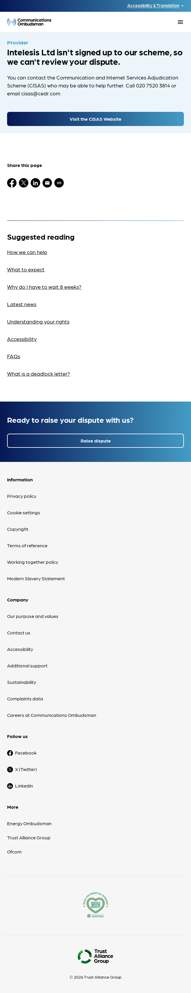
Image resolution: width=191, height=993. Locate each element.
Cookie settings (23, 512)
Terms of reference (27, 545)
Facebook (26, 753)
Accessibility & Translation (153, 5)
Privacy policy (21, 496)
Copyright (17, 529)
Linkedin (24, 786)
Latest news (21, 304)
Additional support (27, 665)
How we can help (27, 251)
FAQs (13, 356)
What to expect (26, 269)
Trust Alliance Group (28, 837)
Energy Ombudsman (29, 823)
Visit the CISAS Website (95, 119)
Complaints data (25, 698)
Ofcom (14, 851)
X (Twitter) (26, 769)
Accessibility (22, 338)
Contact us (18, 632)
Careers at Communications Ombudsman (51, 715)
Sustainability (21, 682)
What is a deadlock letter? (38, 373)
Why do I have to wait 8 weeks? (44, 286)
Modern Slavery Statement (36, 578)
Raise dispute (96, 440)
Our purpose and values (32, 616)
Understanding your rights (38, 321)
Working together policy (32, 562)
